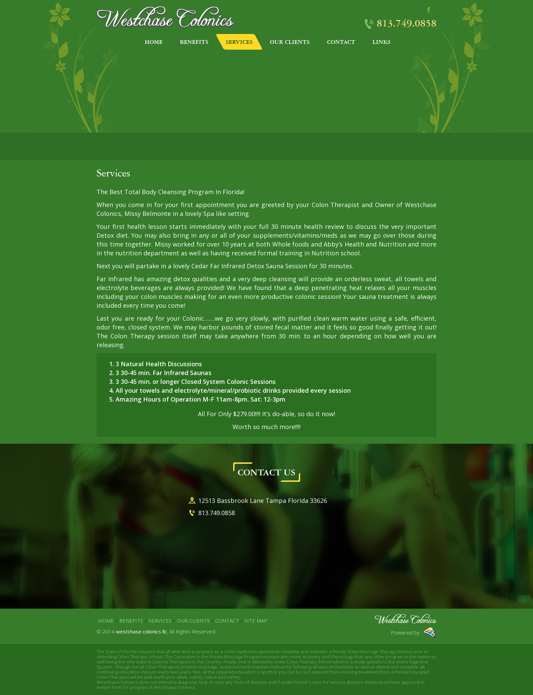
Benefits (131, 620)
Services (160, 620)
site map (256, 620)
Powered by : (413, 633)
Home (106, 620)
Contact (227, 620)
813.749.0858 (406, 23)
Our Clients (193, 620)
